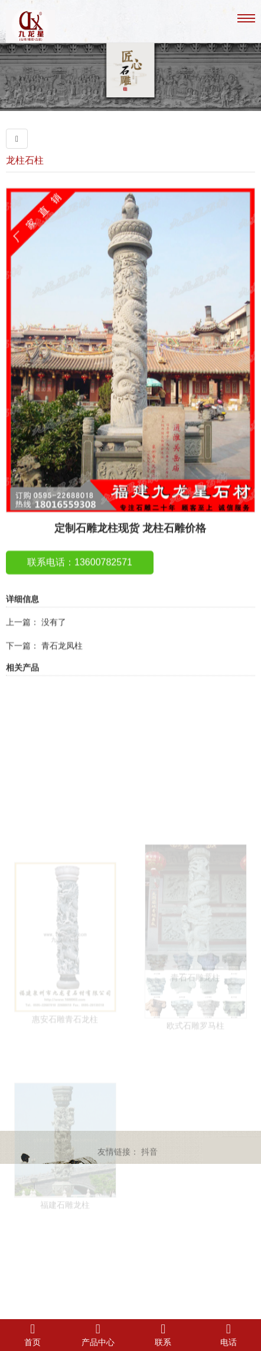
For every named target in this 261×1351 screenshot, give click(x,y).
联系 (163, 1334)
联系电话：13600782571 (79, 582)
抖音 (149, 1154)
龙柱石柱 (25, 160)
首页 (33, 1334)
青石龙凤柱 (62, 665)
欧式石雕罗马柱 (195, 1060)
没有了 (53, 641)
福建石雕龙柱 (65, 1249)
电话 (229, 1334)
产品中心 (98, 1334)
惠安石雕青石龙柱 (65, 1069)
